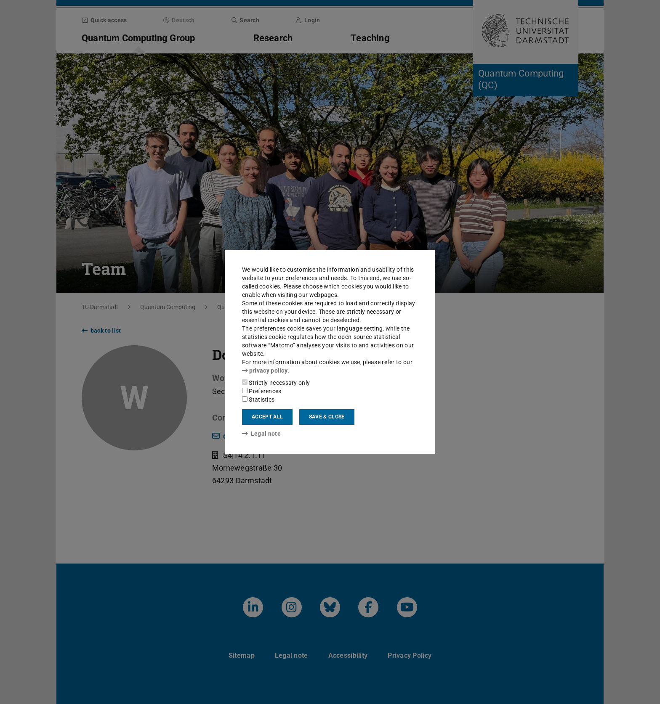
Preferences (262, 391)
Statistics (258, 399)
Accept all (267, 417)
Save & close (327, 417)
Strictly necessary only (276, 382)
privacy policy (264, 370)
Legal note (261, 433)
